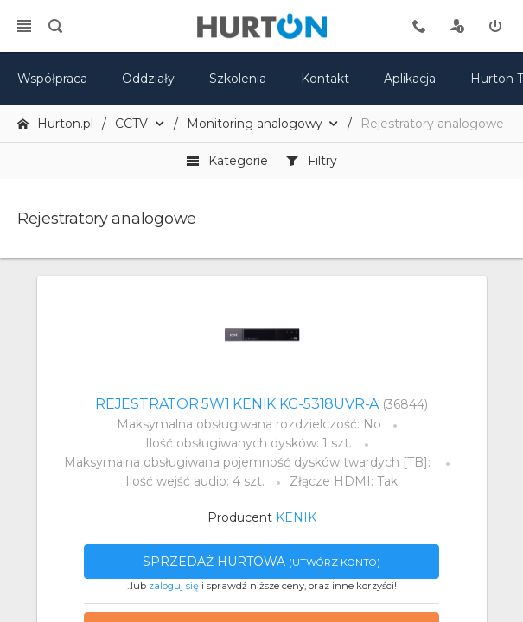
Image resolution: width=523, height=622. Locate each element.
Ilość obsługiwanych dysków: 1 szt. (248, 443)
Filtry (311, 160)
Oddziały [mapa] (148, 78)
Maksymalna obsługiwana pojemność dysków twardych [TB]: (249, 462)
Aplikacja (410, 78)
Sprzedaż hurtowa (261, 561)
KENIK (296, 517)
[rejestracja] (457, 26)
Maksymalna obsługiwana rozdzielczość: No (249, 424)
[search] (55, 26)
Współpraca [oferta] (52, 78)
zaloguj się (174, 586)
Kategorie (227, 160)
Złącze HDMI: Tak (344, 481)
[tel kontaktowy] (419, 26)
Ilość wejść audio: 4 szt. (195, 481)
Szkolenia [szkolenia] (237, 78)
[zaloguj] (495, 26)
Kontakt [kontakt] (325, 78)
